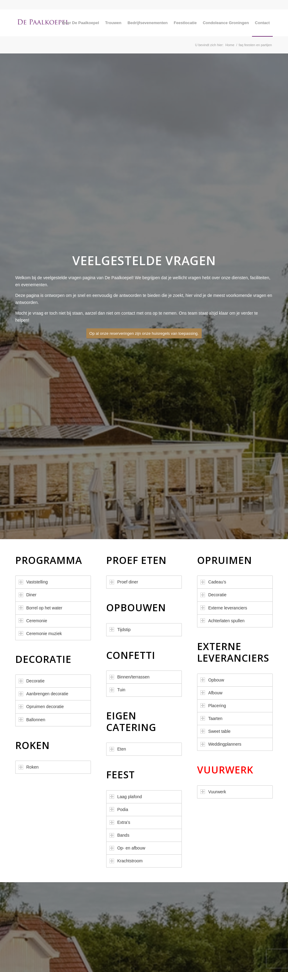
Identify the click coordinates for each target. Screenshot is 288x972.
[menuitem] (80, 22)
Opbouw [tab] (212, 680)
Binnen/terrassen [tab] (129, 676)
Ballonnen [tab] (32, 719)
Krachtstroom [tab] (126, 860)
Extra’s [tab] (120, 822)
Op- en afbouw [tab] (127, 848)
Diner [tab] (27, 594)
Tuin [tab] (117, 689)
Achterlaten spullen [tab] (222, 620)
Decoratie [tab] (32, 680)
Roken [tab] (28, 767)
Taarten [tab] (211, 718)
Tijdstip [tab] (120, 629)
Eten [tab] (118, 749)
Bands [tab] (119, 835)
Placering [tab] (213, 705)
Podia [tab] (119, 809)
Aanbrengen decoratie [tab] (43, 693)
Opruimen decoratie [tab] (41, 706)
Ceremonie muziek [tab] (40, 633)
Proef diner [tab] (124, 581)
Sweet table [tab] (215, 731)
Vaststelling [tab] (33, 581)
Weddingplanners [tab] (220, 744)
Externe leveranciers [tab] (223, 607)
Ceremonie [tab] (33, 620)
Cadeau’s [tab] (213, 581)
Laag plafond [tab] (126, 796)
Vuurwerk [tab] (213, 791)
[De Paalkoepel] (44, 22)
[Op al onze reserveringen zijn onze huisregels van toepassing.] (144, 333)
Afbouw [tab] (211, 692)
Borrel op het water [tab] (40, 607)
